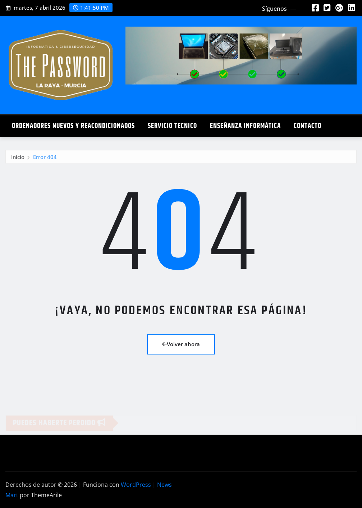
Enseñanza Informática (245, 126)
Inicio (17, 157)
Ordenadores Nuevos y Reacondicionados (73, 126)
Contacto (307, 126)
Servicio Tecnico (172, 126)
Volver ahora (181, 344)
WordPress (136, 485)
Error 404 (45, 157)
